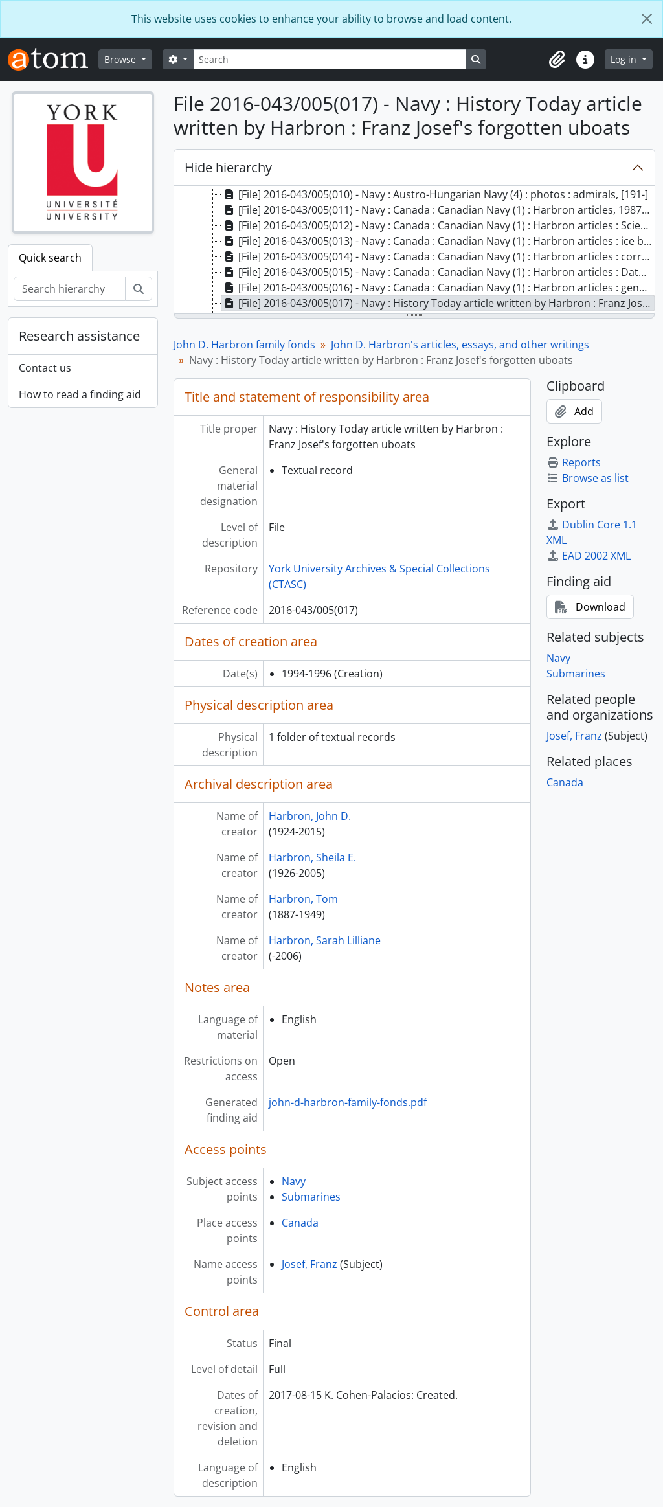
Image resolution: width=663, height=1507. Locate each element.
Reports (573, 462)
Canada (300, 1223)
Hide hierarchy (228, 167)
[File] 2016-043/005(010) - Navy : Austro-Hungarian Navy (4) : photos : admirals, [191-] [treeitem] (434, 194)
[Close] (646, 19)
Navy (294, 1181)
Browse (121, 59)
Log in (625, 59)
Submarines (311, 1197)
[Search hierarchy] (70, 289)
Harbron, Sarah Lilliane (325, 940)
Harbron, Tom (303, 899)
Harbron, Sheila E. (312, 857)
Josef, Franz (309, 1264)
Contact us (45, 368)
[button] (557, 59)
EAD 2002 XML (588, 556)
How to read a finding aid (80, 394)
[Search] (329, 59)
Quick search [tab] (50, 258)
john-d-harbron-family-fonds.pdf (348, 1102)
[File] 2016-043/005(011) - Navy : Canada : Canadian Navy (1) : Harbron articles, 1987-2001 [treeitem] (438, 210)
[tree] (414, 250)
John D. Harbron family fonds (244, 344)
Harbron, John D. (310, 816)
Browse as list (587, 478)
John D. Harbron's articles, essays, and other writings (460, 344)
